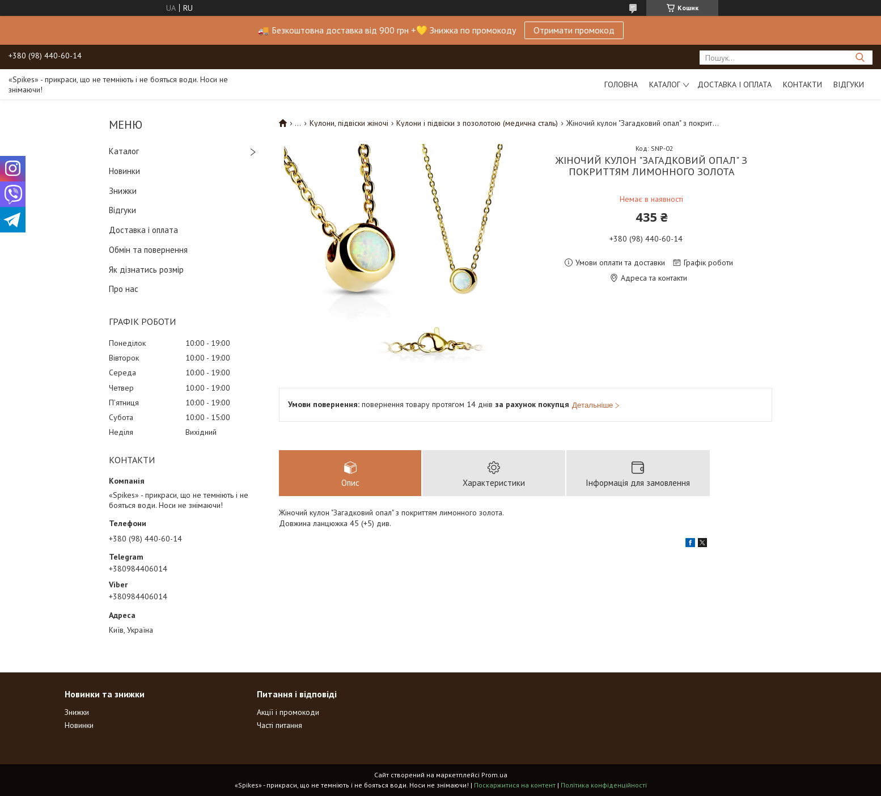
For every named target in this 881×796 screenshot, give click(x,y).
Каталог (664, 84)
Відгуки (848, 84)
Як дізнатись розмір (146, 269)
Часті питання (279, 725)
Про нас (123, 288)
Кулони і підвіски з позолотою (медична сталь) (477, 123)
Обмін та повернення (148, 249)
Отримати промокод (574, 30)
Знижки (123, 190)
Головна (621, 84)
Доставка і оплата (734, 84)
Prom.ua (494, 774)
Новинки (124, 171)
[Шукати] (859, 57)
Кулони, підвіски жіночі (349, 123)
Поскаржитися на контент (515, 785)
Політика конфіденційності (604, 785)
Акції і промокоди (288, 712)
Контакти (802, 84)
